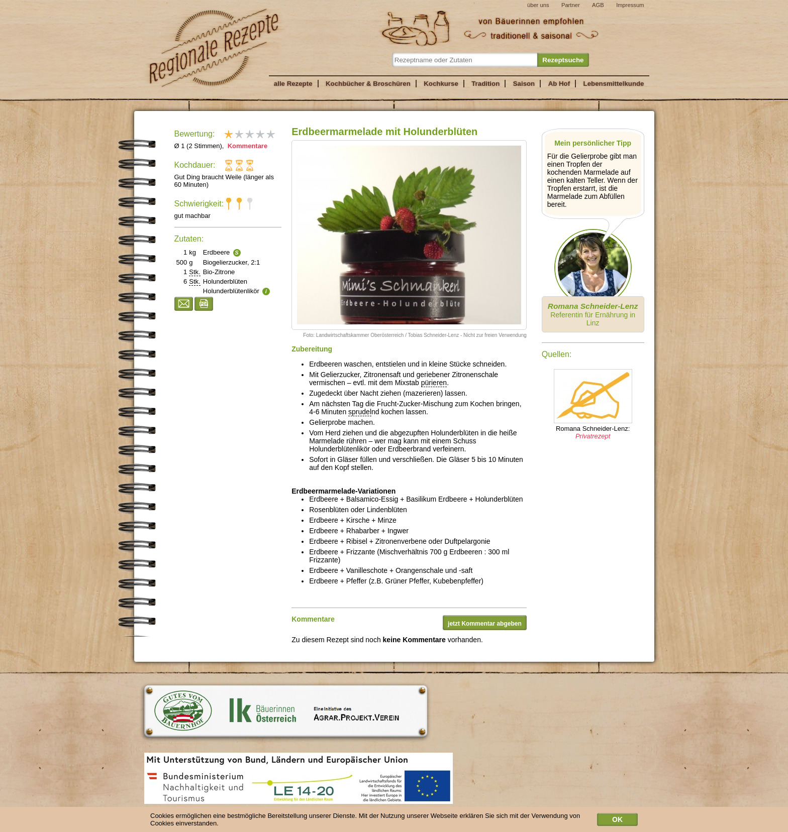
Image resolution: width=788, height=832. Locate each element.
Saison (524, 83)
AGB (598, 5)
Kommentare (246, 146)
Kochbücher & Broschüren (368, 83)
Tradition (485, 83)
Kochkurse (441, 83)
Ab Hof (559, 83)
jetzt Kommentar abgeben (485, 623)
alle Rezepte (293, 83)
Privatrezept (592, 436)
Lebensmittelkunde (613, 83)
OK (617, 821)
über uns (538, 5)
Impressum (630, 5)
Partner (570, 5)
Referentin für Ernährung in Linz (593, 314)
